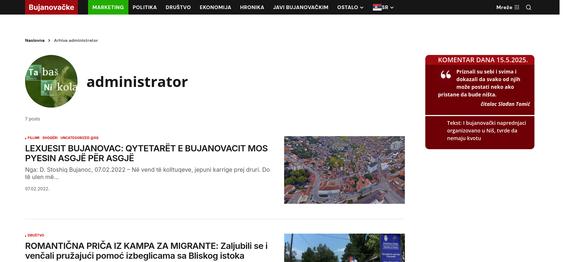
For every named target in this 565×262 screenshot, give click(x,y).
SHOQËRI (50, 139)
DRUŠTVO (36, 237)
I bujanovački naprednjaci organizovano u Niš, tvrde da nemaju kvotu (486, 130)
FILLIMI (34, 139)
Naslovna (35, 40)
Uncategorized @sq (79, 139)
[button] (528, 7)
